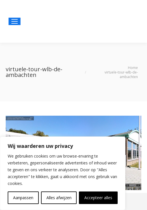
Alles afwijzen (59, 197)
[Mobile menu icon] (15, 21)
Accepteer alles (98, 197)
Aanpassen (23, 197)
